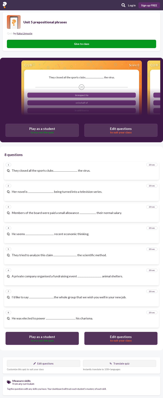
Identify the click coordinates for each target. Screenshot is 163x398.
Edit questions (43, 363)
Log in (132, 5)
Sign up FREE (149, 5)
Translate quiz (119, 363)
